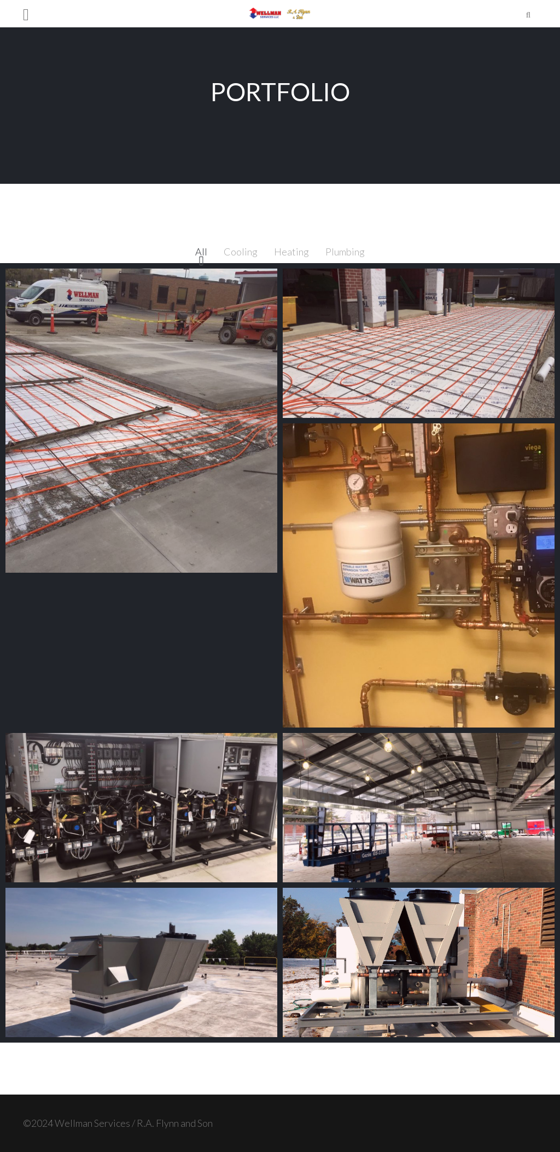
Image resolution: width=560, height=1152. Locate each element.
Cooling (241, 252)
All (201, 252)
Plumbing (345, 252)
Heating (291, 252)
